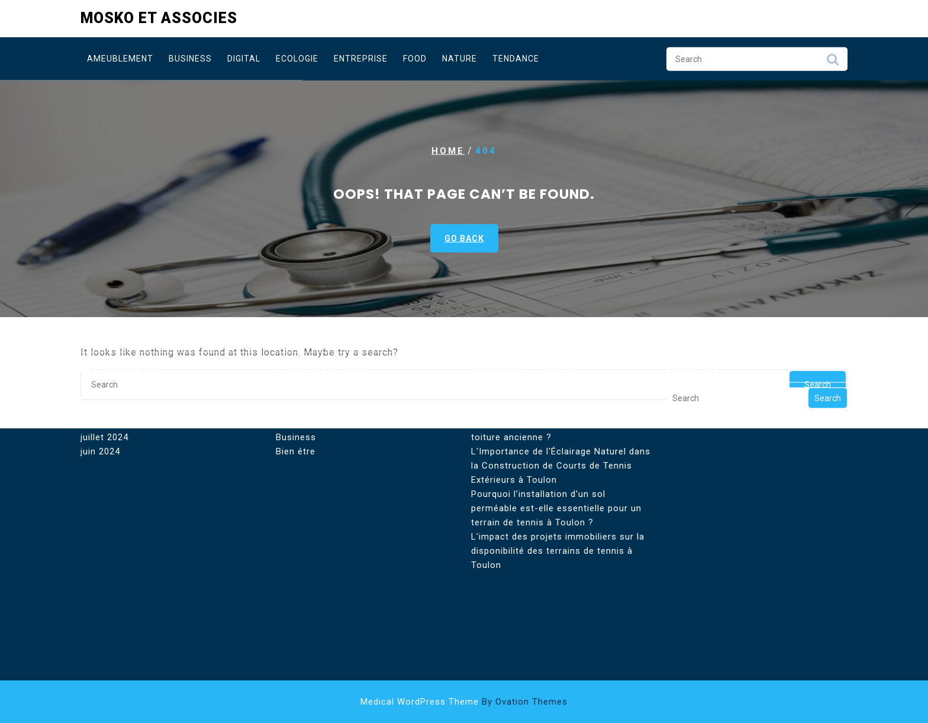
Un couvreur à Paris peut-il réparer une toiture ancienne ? (557, 385)
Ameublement (120, 58)
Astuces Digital (309, 378)
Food (415, 58)
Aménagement (308, 349)
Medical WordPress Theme (464, 701)
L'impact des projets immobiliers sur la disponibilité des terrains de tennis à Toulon (558, 505)
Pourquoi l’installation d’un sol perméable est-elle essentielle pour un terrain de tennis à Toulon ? (556, 463)
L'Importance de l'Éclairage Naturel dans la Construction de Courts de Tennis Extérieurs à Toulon (560, 420)
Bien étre (295, 406)
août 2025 (102, 349)
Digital (243, 58)
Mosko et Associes (158, 16)
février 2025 (107, 364)
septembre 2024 (116, 378)
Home (448, 151)
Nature (459, 58)
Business (190, 58)
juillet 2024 (104, 392)
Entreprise (361, 58)
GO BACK (464, 238)
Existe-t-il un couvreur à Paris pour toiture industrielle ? (549, 356)
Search (833, 62)
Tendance (515, 58)
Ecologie (297, 58)
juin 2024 (100, 406)
